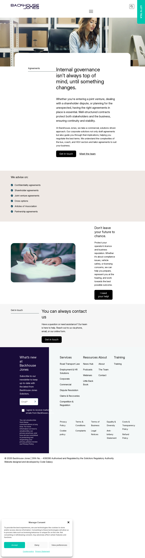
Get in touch (66, 153)
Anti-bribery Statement (111, 434)
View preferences (59, 545)
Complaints (80, 430)
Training (118, 364)
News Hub (88, 364)
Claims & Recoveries (70, 396)
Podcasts (87, 369)
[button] (68, 522)
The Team (103, 369)
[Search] (131, 6)
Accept (14, 545)
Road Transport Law (70, 364)
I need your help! (103, 295)
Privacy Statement (42, 551)
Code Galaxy (46, 461)
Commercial (65, 384)
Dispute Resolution (69, 390)
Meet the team (87, 153)
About (101, 364)
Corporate (65, 378)
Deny (36, 545)
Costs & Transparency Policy (128, 425)
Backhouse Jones (21, 458)
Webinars (87, 375)
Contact (102, 375)
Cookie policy (28, 551)
